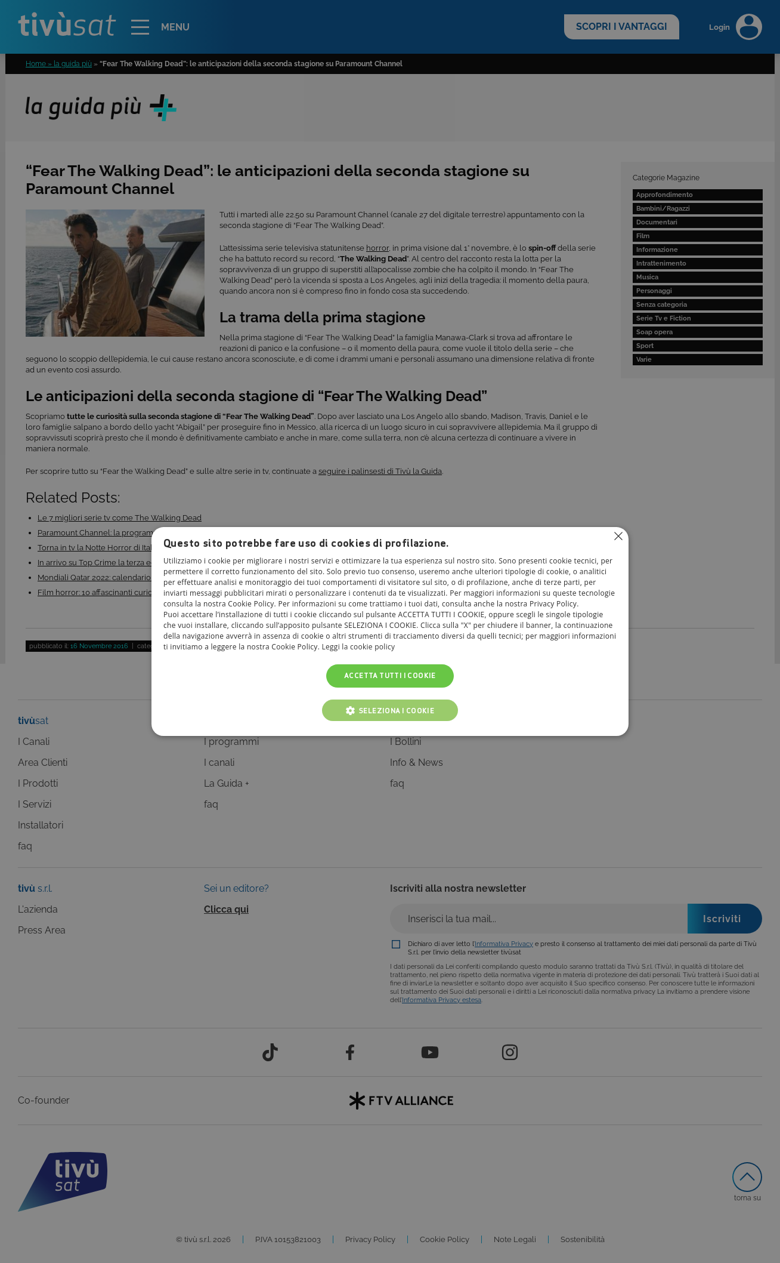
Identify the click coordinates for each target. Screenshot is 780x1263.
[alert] (390, 631)
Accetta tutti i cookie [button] (390, 675)
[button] (390, 710)
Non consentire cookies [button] (618, 536)
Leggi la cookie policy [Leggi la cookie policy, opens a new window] (358, 647)
